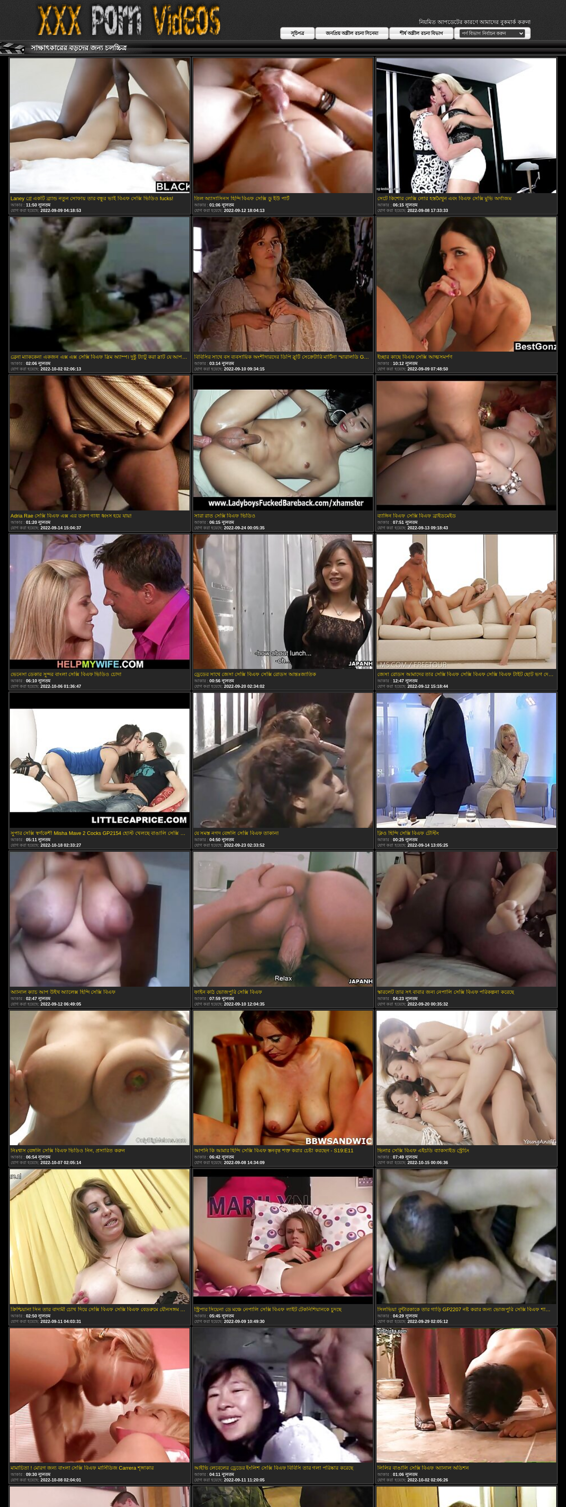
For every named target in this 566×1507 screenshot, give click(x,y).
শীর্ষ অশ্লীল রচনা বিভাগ (421, 33)
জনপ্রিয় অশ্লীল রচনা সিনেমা (352, 33)
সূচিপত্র (297, 33)
